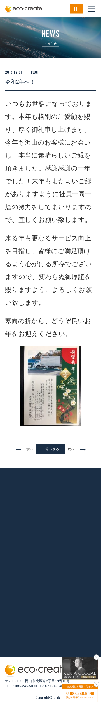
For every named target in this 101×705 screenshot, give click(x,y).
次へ (71, 449)
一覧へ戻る (50, 449)
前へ (29, 449)
